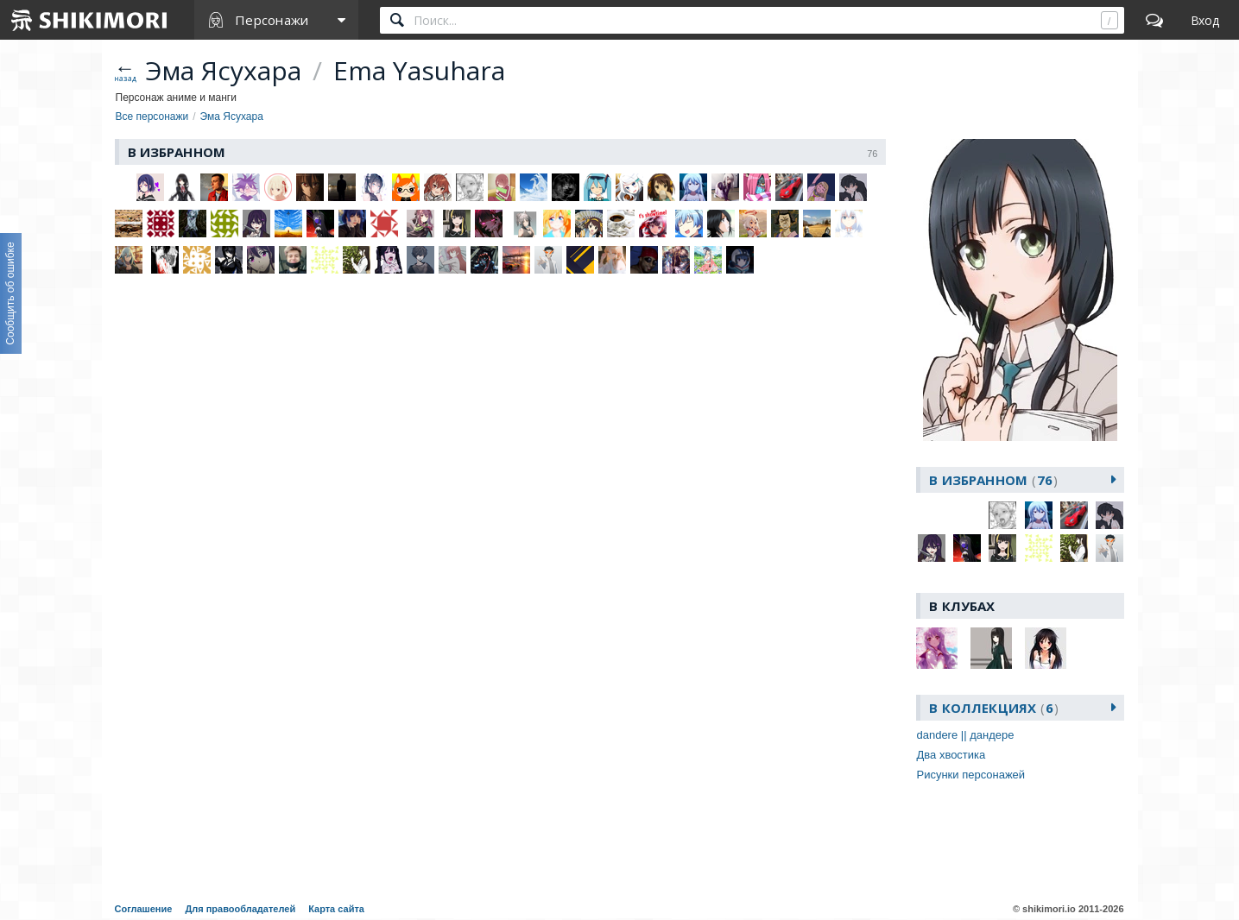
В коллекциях (994, 708)
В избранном (993, 480)
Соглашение (144, 909)
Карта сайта (336, 909)
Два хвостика (950, 754)
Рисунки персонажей (970, 774)
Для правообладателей (240, 909)
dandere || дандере (965, 734)
